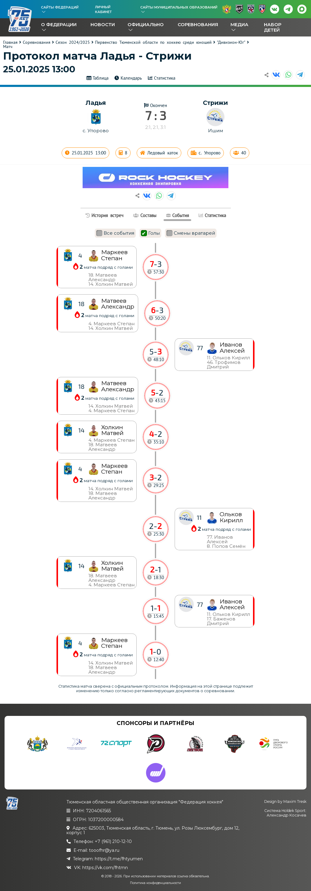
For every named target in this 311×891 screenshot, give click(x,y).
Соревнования (198, 24)
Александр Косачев (286, 815)
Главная (10, 42)
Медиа (239, 24)
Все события (115, 233)
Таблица (100, 78)
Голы (150, 233)
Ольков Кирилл (231, 517)
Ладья (96, 102)
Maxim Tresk (294, 801)
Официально (146, 24)
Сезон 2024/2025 (73, 42)
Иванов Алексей (232, 604)
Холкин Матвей (112, 566)
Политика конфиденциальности (155, 883)
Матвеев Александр (117, 386)
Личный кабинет (103, 9)
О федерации (59, 24)
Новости (103, 24)
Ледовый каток (162, 152)
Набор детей (272, 27)
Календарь (131, 78)
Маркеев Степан (114, 643)
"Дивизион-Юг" (231, 42)
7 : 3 (155, 115)
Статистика (164, 78)
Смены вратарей (190, 233)
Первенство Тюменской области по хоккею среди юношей (153, 42)
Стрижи (215, 102)
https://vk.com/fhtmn (105, 867)
